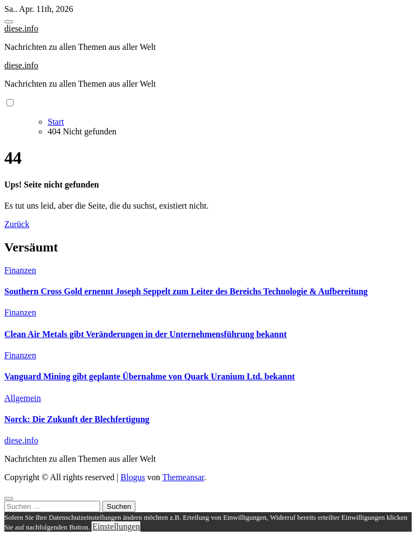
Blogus (132, 477)
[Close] (8, 498)
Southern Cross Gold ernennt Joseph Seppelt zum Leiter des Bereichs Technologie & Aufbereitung (186, 291)
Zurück (16, 224)
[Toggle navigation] (8, 21)
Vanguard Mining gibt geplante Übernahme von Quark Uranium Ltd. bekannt (149, 376)
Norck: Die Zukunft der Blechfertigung (77, 419)
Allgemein (22, 398)
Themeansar (183, 477)
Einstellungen (116, 526)
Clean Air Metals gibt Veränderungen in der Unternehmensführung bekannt (145, 334)
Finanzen (20, 270)
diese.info (21, 28)
